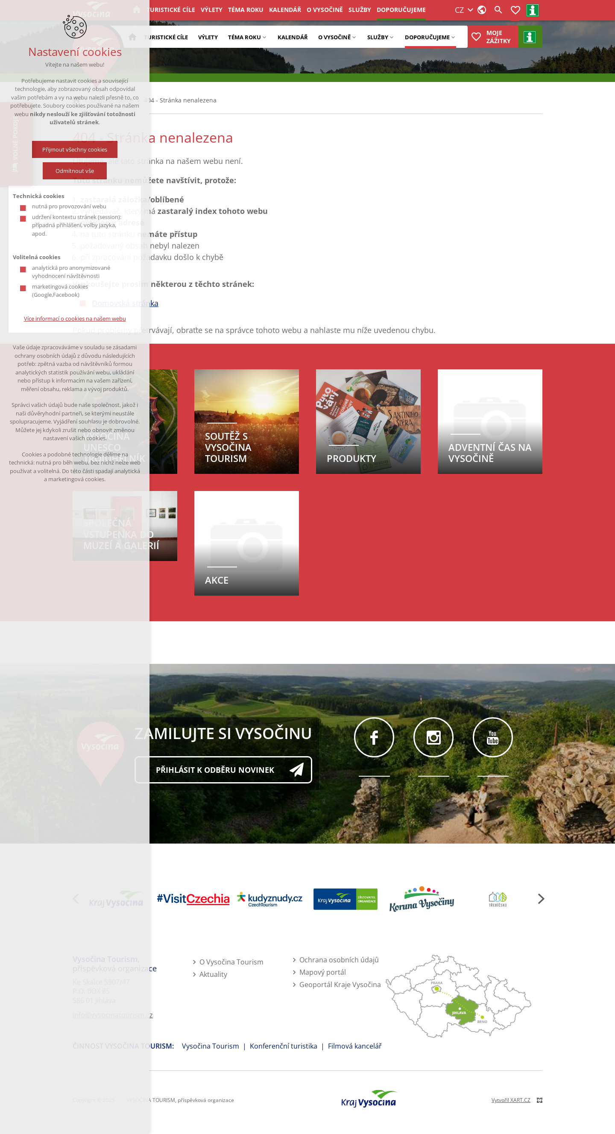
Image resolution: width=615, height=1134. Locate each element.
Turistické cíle (166, 37)
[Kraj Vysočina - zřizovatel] (345, 899)
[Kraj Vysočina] (117, 899)
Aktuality (213, 974)
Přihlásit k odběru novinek (215, 770)
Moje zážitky (498, 37)
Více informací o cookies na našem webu (75, 318)
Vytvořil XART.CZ (511, 1100)
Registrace (510, 13)
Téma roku (244, 37)
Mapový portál (322, 972)
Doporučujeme (427, 37)
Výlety (208, 37)
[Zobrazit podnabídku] (264, 37)
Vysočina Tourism (210, 1046)
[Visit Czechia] (193, 899)
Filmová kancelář (355, 1046)
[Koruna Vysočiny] (421, 899)
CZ (411, 14)
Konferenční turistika (283, 1046)
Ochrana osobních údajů (339, 959)
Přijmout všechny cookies (74, 149)
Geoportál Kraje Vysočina (340, 984)
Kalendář (293, 37)
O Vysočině (334, 37)
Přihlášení (476, 13)
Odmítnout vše (75, 171)
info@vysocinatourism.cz (113, 1015)
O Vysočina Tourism (231, 962)
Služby (377, 37)
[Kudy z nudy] (269, 899)
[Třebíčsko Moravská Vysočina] (498, 899)
